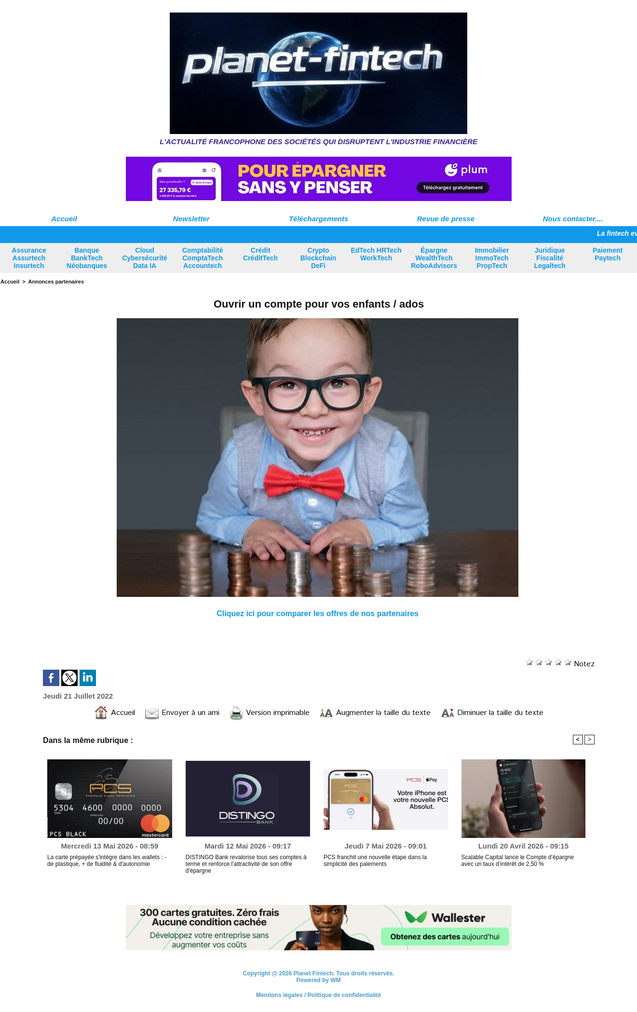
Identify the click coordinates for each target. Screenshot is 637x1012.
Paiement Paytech (608, 254)
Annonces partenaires (56, 281)
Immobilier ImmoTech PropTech (492, 258)
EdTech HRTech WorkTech (376, 254)
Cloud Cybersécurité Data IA (144, 258)
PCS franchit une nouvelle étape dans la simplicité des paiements (375, 860)
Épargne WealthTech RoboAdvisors (434, 258)
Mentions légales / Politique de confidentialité (318, 995)
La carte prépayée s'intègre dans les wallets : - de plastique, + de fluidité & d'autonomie (106, 860)
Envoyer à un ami (182, 712)
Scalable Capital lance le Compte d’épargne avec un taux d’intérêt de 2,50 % (517, 860)
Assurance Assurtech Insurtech (29, 258)
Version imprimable (269, 712)
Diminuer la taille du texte (491, 712)
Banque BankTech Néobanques (87, 258)
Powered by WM (319, 980)
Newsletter (191, 219)
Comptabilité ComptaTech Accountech (202, 258)
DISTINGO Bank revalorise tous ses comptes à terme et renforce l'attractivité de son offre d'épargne (246, 864)
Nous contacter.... (573, 219)
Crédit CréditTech (260, 254)
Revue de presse (445, 219)
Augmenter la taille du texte (375, 712)
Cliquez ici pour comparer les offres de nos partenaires (318, 613)
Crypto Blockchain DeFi (318, 258)
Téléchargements (318, 219)
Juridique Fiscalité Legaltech (549, 258)
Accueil (64, 219)
